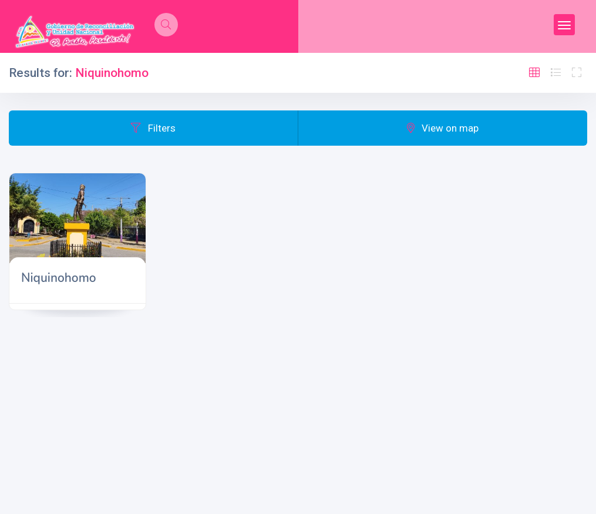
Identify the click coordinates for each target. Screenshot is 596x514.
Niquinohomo (58, 278)
